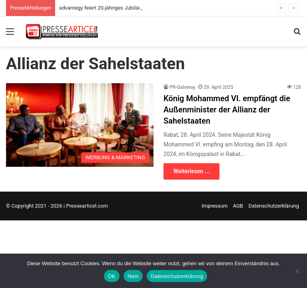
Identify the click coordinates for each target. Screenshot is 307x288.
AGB (238, 206)
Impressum (214, 206)
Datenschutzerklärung (273, 206)
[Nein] (297, 271)
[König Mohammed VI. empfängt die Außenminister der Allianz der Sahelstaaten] (80, 124)
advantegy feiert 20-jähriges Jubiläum (102, 8)
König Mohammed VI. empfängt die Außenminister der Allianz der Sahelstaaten (226, 110)
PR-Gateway (182, 87)
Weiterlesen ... (191, 171)
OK (112, 276)
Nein (133, 276)
